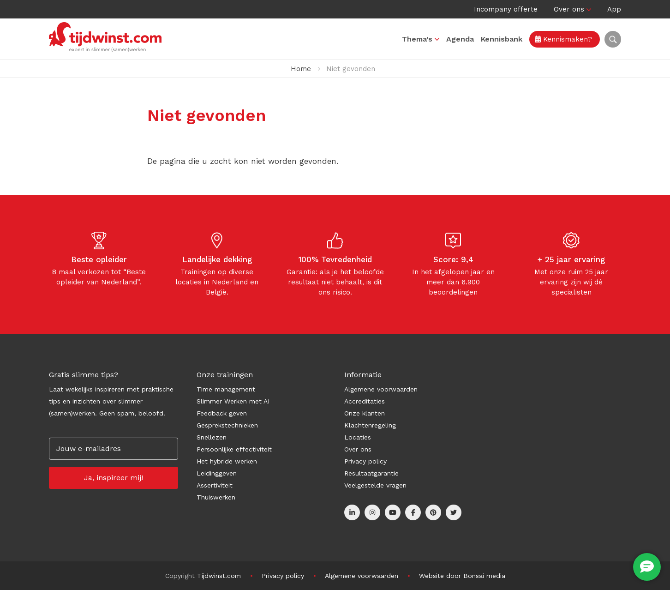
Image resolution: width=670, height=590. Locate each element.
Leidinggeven (217, 473)
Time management (226, 389)
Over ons (569, 9)
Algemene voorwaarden (381, 389)
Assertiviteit (215, 485)
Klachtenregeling (370, 425)
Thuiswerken (216, 497)
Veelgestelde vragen (375, 485)
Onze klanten (364, 413)
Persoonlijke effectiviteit (234, 449)
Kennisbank (501, 39)
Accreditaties (364, 401)
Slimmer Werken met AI (233, 401)
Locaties (357, 437)
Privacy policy (365, 461)
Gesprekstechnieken (227, 425)
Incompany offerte (506, 9)
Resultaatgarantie (371, 473)
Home (301, 69)
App (614, 9)
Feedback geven (222, 413)
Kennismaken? (563, 39)
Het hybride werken (227, 461)
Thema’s (417, 39)
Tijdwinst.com (219, 575)
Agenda (460, 39)
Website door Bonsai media (462, 575)
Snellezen (212, 437)
